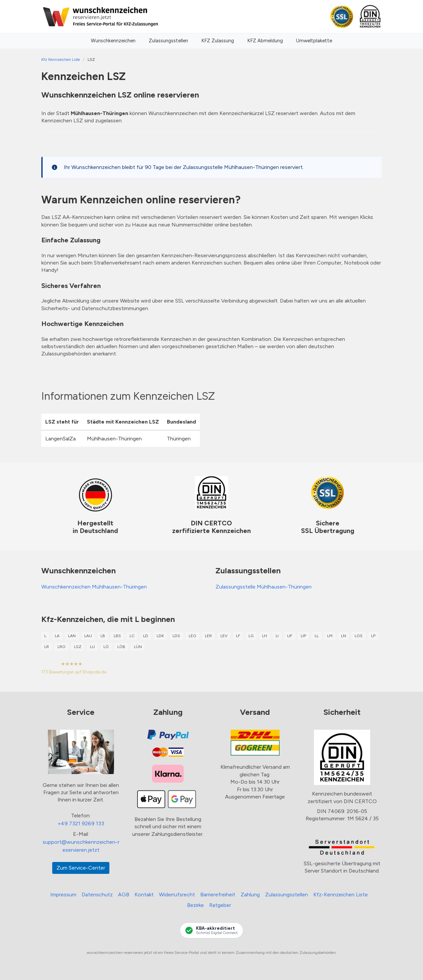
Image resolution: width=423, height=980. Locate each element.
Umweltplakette (314, 41)
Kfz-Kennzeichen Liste (340, 894)
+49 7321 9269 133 (81, 823)
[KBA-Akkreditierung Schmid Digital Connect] (211, 930)
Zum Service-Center (81, 868)
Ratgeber (220, 905)
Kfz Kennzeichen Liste (60, 59)
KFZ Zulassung (217, 41)
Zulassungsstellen (168, 41)
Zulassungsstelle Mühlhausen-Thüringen (263, 587)
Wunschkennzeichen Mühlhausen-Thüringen (94, 587)
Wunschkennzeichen (113, 41)
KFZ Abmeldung (265, 41)
